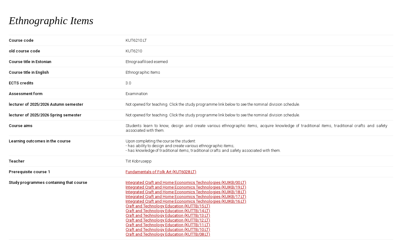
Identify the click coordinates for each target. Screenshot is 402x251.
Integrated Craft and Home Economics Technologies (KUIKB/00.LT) (186, 182)
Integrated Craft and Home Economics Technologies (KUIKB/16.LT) (186, 201)
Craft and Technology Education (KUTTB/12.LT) (168, 220)
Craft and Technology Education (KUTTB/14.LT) (168, 210)
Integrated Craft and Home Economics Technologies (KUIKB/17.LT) (186, 196)
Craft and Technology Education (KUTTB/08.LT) (168, 234)
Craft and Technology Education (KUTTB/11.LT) (168, 224)
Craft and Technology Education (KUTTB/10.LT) (168, 229)
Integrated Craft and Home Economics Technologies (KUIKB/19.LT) (186, 187)
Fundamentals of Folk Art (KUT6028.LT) (161, 171)
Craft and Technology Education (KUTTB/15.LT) (168, 206)
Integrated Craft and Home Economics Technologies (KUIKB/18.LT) (186, 192)
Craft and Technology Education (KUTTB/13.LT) (168, 215)
